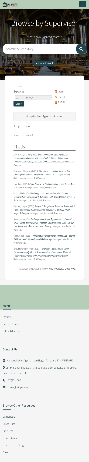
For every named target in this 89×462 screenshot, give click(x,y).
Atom (59, 91)
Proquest (8, 431)
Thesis (26, 126)
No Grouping (56, 116)
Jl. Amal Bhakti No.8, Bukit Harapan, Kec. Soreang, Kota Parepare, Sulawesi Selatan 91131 (40, 370)
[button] (18, 103)
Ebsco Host (9, 423)
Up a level (18, 86)
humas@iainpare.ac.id (17, 387)
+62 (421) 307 (12, 380)
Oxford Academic (12, 438)
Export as (18, 91)
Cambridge (9, 416)
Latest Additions (11, 331)
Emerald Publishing (13, 445)
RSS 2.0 (60, 102)
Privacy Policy (10, 324)
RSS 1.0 (60, 97)
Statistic (7, 317)
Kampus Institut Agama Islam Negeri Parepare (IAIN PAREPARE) (38, 360)
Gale (5, 452)
